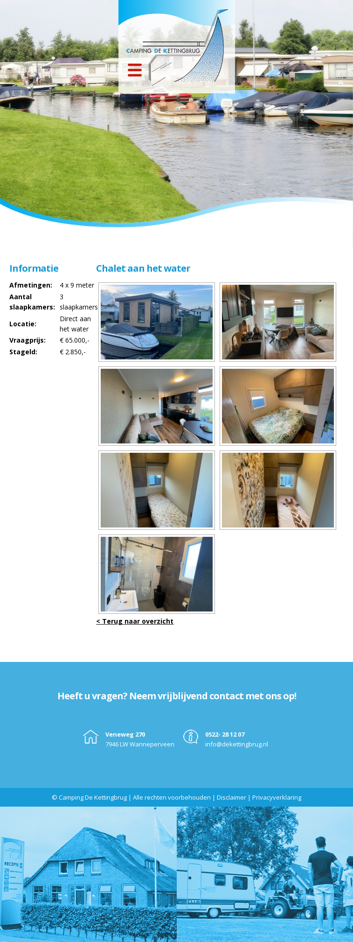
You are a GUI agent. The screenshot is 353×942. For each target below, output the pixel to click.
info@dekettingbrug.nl (236, 744)
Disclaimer (231, 797)
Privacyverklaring (276, 797)
